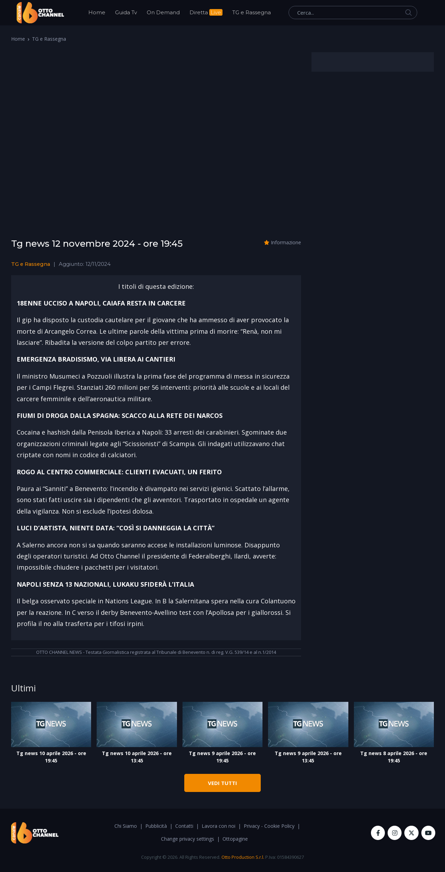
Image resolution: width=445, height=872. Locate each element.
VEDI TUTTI (222, 782)
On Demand (163, 12)
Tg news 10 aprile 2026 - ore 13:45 (137, 757)
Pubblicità (156, 826)
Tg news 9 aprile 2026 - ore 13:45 (308, 757)
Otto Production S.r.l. (242, 857)
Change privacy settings (187, 838)
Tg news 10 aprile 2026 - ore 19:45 (51, 757)
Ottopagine (235, 838)
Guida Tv (126, 12)
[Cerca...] (353, 12)
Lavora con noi (218, 826)
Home (96, 12)
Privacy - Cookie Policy (269, 826)
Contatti (184, 826)
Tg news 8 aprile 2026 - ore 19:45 (393, 757)
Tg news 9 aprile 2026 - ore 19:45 (222, 757)
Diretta (205, 12)
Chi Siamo (125, 826)
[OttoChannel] (40, 12)
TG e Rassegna (251, 12)
